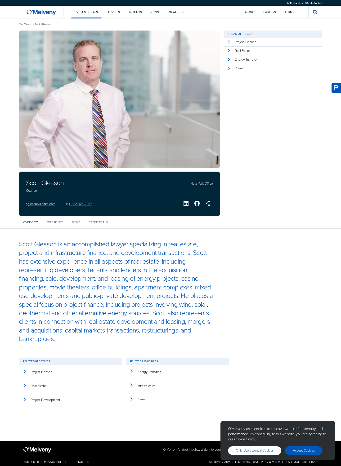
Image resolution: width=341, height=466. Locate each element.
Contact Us (80, 462)
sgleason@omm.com (40, 204)
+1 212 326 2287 (80, 204)
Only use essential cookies (255, 450)
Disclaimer (31, 462)
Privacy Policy (55, 462)
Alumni (289, 12)
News (76, 222)
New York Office (201, 184)
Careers (269, 12)
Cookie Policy (244, 439)
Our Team (25, 24)
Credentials (98, 222)
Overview (30, 222)
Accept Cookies (304, 450)
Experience (54, 222)
